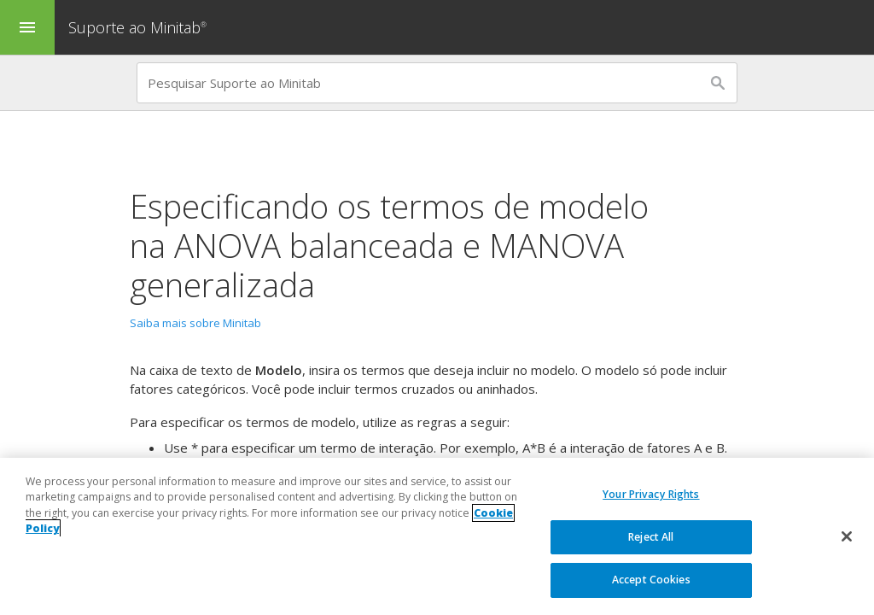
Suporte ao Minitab (139, 27)
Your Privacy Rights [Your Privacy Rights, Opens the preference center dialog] (651, 495)
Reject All (650, 537)
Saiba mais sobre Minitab (195, 323)
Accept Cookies (651, 580)
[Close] (846, 537)
